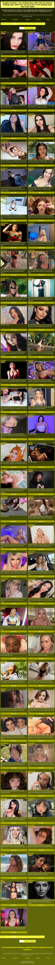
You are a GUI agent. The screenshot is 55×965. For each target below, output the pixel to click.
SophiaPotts (31, 360)
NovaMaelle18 (31, 798)
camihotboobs (4, 496)
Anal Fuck (38, 19)
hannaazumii (4, 414)
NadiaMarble (31, 223)
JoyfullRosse (31, 168)
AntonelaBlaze (4, 223)
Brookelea (30, 634)
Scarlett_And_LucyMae (6, 716)
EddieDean (3, 689)
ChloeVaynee (31, 880)
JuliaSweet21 (31, 524)
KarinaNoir (30, 496)
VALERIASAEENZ (32, 85)
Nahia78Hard (4, 305)
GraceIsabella (31, 551)
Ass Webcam (15, 19)
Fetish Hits (33, 962)
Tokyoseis (3, 85)
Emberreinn (31, 606)
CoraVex (30, 196)
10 (32, 23)
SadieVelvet (3, 853)
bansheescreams (5, 278)
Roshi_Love (3, 250)
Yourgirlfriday (4, 825)
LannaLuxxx (31, 716)
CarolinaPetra (31, 250)
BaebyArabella (31, 771)
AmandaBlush (31, 825)
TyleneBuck (3, 551)
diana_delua (4, 31)
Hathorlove (31, 469)
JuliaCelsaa (3, 524)
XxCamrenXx (4, 606)
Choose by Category (30, 28)
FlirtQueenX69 (31, 661)
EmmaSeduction (5, 141)
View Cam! (13, 56)
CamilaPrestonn (5, 196)
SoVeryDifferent (4, 743)
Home (21, 28)
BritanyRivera (31, 414)
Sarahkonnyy (4, 771)
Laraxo (2, 880)
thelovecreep (4, 469)
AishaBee (30, 442)
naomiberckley (31, 31)
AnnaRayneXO (4, 579)
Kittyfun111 (3, 634)
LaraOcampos (4, 387)
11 (35, 23)
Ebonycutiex (4, 58)
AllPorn (48, 19)
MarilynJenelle (31, 579)
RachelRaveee (4, 168)
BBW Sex (28, 19)
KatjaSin (30, 387)
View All (4, 23)
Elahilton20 (31, 278)
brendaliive (3, 360)
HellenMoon (31, 332)
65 (41, 23)
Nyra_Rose (3, 332)
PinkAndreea (31, 853)
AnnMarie (3, 907)
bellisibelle (30, 689)
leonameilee (31, 113)
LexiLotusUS (4, 661)
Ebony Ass (3, 19)
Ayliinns (3, 113)
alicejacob (30, 58)
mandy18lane (31, 743)
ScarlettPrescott (32, 141)
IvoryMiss (30, 305)
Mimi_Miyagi (4, 798)
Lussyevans (4, 442)
